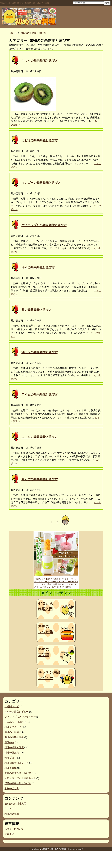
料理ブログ (11, 757)
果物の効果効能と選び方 (18, 773)
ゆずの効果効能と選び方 (38, 267)
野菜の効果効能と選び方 (18, 783)
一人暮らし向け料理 (15, 722)
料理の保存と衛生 (14, 737)
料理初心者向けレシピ (17, 763)
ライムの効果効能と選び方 (39, 394)
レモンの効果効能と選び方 (39, 437)
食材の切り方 (12, 788)
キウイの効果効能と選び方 (39, 60)
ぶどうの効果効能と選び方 (39, 140)
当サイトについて (14, 829)
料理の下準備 (12, 732)
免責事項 (9, 834)
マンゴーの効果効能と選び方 (41, 182)
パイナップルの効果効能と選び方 (44, 225)
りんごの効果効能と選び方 (39, 479)
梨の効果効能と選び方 (36, 309)
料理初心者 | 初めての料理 (54, 849)
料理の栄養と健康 (14, 747)
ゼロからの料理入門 (15, 803)
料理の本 (9, 742)
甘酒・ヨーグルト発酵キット (20, 778)
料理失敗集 (11, 768)
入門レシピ (11, 808)
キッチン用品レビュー (49, 675)
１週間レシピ (12, 706)
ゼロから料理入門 (45, 606)
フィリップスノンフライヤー (20, 716)
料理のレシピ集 (45, 629)
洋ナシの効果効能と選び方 (39, 352)
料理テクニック (13, 727)
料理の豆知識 (43, 652)
